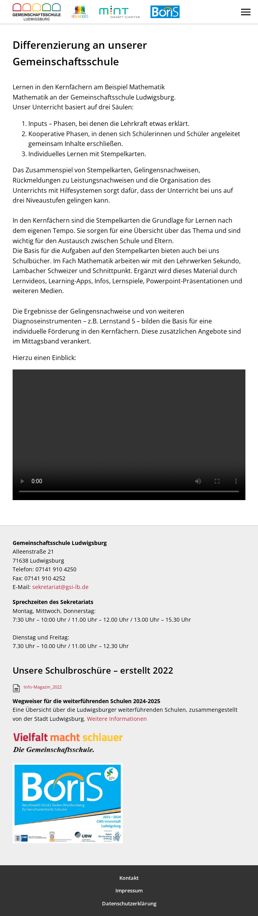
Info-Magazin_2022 (43, 687)
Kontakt (129, 877)
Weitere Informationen (117, 718)
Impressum (129, 890)
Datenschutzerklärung (129, 903)
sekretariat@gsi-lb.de (60, 587)
